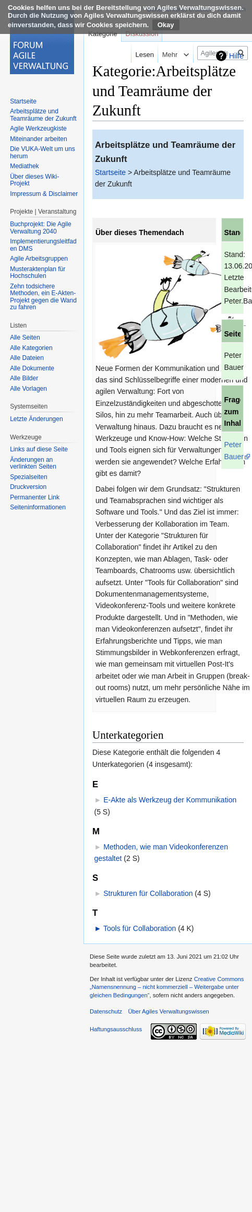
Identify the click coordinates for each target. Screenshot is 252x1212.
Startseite (110, 172)
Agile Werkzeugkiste (38, 128)
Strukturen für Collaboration (148, 893)
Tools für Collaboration (139, 928)
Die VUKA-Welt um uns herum (42, 152)
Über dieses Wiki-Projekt (34, 180)
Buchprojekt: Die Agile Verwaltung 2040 (40, 227)
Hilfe (236, 56)
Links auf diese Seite (39, 449)
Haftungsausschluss (116, 1029)
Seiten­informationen (38, 507)
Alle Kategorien (31, 348)
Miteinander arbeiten (38, 139)
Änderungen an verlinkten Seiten (33, 463)
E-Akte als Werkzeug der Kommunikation (169, 800)
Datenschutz (106, 1011)
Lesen (136, 55)
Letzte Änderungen (36, 419)
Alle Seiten (25, 337)
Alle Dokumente (32, 368)
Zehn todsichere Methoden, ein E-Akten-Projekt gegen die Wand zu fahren (43, 297)
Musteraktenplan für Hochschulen (37, 272)
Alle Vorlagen (28, 388)
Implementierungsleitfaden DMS (43, 245)
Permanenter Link (34, 497)
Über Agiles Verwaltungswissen (168, 1011)
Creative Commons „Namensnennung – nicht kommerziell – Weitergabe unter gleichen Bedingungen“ (167, 987)
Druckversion (28, 487)
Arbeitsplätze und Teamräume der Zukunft (43, 115)
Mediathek (24, 166)
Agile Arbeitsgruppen (39, 258)
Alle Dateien (27, 358)
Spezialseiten (28, 477)
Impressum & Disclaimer (44, 193)
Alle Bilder (24, 378)
